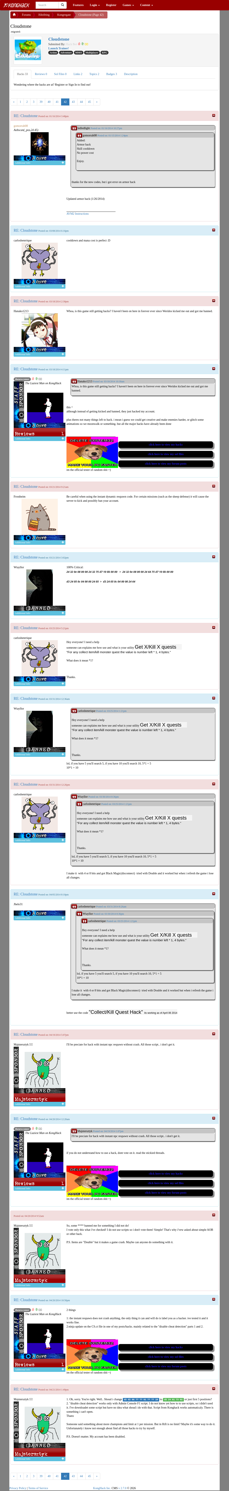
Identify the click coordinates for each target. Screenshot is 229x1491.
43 (73, 101)
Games (128, 5)
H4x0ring (44, 14)
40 (49, 101)
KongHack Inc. (102, 1488)
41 (57, 101)
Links (78, 74)
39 (41, 101)
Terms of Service (38, 1488)
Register (111, 5)
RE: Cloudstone (26, 116)
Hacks (22, 74)
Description (130, 74)
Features (78, 5)
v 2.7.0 (122, 1488)
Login (95, 5)
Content (146, 5)
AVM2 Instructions (77, 213)
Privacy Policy (17, 1488)
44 (81, 101)
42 (65, 101)
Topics (94, 74)
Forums (26, 14)
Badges (111, 74)
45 (89, 101)
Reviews (41, 74)
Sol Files (60, 74)
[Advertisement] (140, 16)
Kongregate (64, 14)
